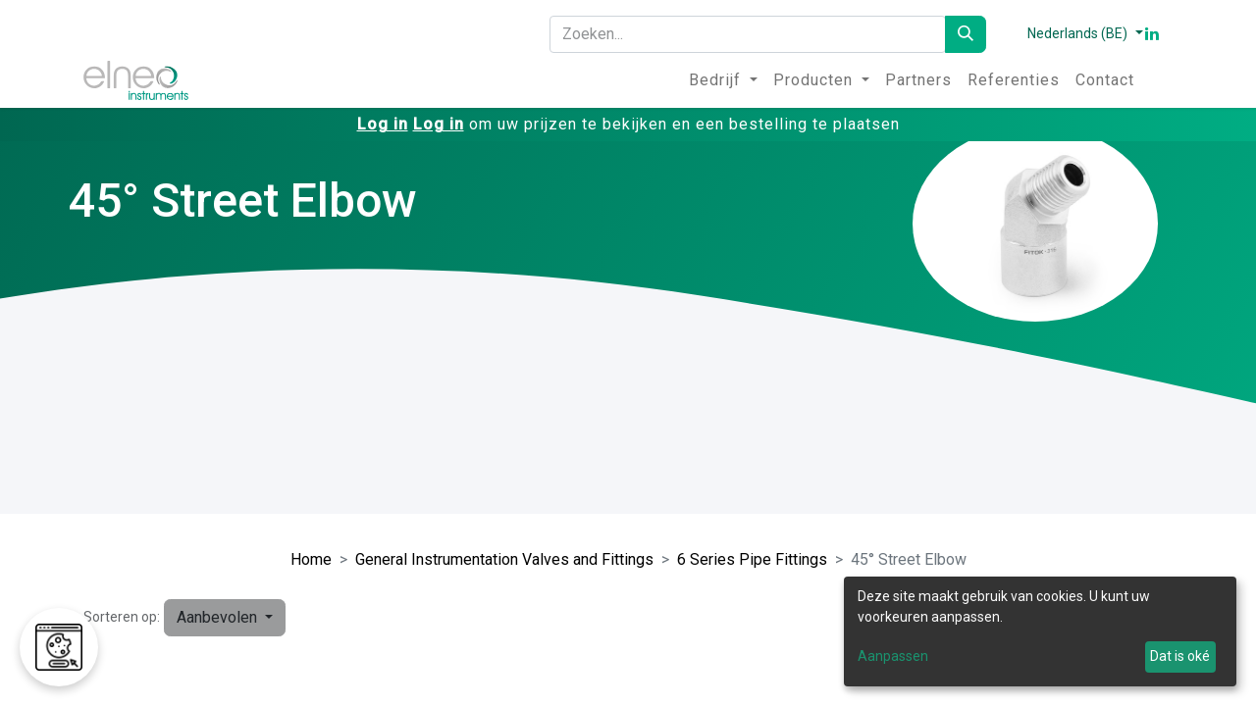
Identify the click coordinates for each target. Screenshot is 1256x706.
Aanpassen (893, 656)
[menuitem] (723, 80)
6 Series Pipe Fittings (752, 559)
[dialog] (1040, 631)
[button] (225, 617)
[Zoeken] (965, 34)
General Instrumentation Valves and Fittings (504, 559)
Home (311, 559)
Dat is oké (1180, 656)
